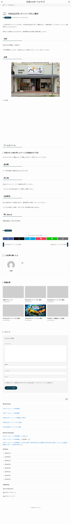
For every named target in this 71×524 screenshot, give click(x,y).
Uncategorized (8, 17)
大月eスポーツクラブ (35, 2)
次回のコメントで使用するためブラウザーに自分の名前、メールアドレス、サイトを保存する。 (29, 382)
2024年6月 (8, 464)
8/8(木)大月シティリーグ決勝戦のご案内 (14, 417)
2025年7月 (8, 453)
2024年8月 (8, 457)
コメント (7, 343)
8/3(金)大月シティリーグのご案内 (12, 422)
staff (11, 271)
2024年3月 (8, 475)
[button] (8, 238)
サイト (6, 376)
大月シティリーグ (10, 496)
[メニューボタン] (2, 2)
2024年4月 (8, 471)
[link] (22, 263)
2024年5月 (8, 468)
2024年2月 (8, 479)
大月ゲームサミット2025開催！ (12, 408)
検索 (66, 399)
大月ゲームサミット (10, 492)
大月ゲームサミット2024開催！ (12, 413)
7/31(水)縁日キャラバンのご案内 (12, 427)
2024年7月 (8, 460)
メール (7, 370)
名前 (6, 364)
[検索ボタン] (69, 2)
